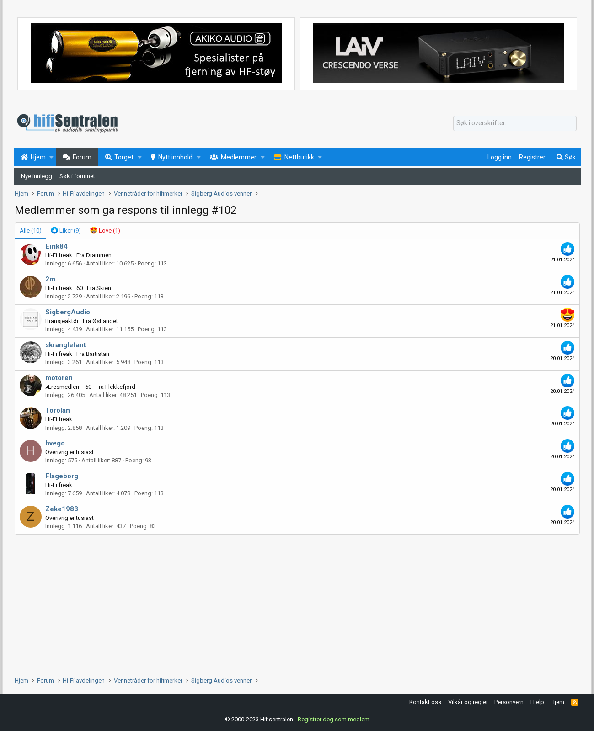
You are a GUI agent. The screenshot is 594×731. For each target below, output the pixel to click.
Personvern (509, 702)
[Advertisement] (289, 603)
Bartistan (97, 353)
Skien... (105, 288)
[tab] (66, 230)
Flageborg (61, 476)
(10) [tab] (31, 230)
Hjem (557, 702)
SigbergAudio (67, 312)
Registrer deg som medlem (333, 719)
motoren (59, 378)
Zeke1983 (61, 509)
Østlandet (105, 321)
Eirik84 (56, 246)
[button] (51, 157)
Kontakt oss (425, 702)
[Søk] (515, 123)
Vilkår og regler (468, 702)
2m (50, 279)
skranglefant (65, 345)
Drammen (99, 255)
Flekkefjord (120, 386)
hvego (55, 443)
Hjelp (537, 702)
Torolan (57, 410)
